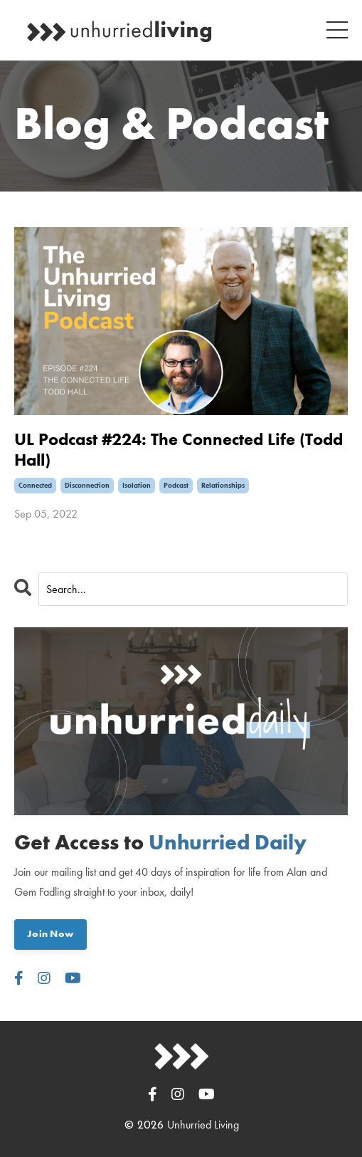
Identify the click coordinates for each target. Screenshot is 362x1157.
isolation (136, 485)
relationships (223, 485)
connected (35, 485)
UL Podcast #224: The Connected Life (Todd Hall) (178, 450)
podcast (176, 485)
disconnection (87, 485)
